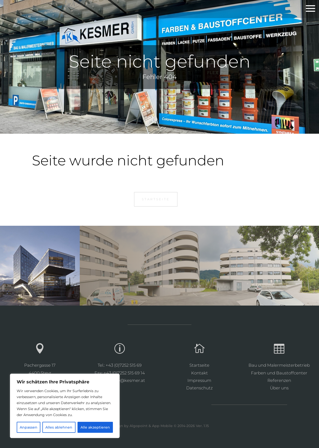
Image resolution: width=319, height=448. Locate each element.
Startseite (156, 199)
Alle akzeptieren (95, 427)
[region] (65, 406)
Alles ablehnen (58, 427)
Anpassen (28, 427)
